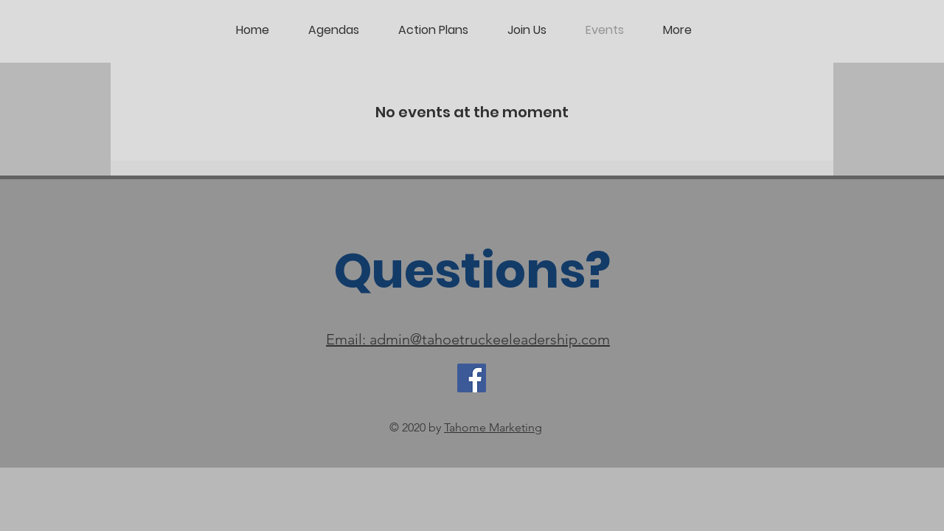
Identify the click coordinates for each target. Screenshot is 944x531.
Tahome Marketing (493, 427)
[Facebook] (471, 378)
